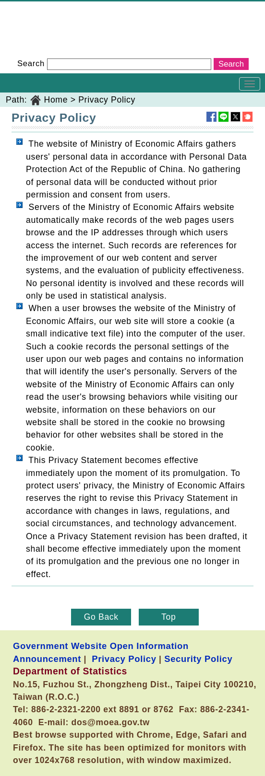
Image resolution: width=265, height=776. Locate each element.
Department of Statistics (48, 7)
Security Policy (198, 659)
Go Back (101, 617)
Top (168, 617)
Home (56, 99)
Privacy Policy (106, 99)
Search (31, 63)
